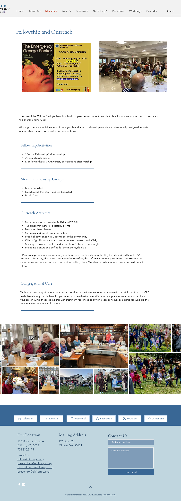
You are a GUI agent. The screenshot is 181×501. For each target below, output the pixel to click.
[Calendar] (25, 418)
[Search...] (173, 11)
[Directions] (155, 418)
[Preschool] (78, 418)
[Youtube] (129, 418)
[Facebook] (104, 418)
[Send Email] (131, 472)
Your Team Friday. (109, 495)
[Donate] (51, 418)
